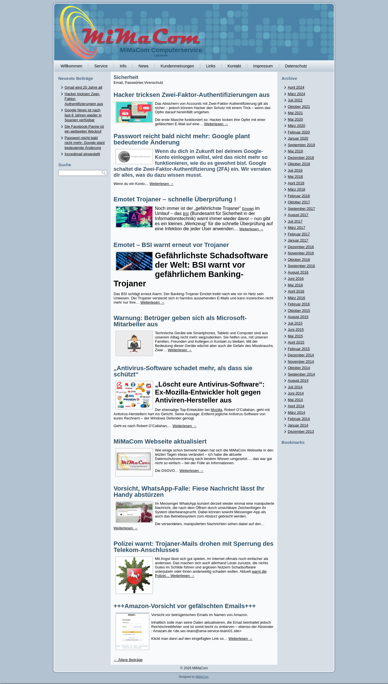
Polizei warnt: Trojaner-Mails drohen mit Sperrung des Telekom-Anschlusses (194, 546)
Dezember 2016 (301, 247)
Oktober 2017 (299, 202)
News (143, 66)
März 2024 (296, 94)
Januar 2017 (298, 240)
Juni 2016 (296, 278)
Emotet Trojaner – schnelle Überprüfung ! (175, 199)
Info (123, 66)
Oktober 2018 (299, 164)
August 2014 (298, 380)
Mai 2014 (295, 400)
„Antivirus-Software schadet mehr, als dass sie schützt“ (183, 371)
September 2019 (301, 145)
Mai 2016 (295, 285)
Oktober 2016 (299, 259)
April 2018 (296, 183)
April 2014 (296, 406)
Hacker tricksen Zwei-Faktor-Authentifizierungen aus (192, 94)
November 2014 (301, 361)
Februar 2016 (299, 304)
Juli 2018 (295, 170)
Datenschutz (296, 66)
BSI (186, 214)
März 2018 (296, 189)
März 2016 (296, 298)
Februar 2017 (299, 234)
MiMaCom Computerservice (161, 50)
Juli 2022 (295, 100)
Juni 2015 (296, 329)
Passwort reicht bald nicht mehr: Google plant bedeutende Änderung (85, 143)
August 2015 (298, 317)
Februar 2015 (299, 349)
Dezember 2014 (301, 355)
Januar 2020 (298, 138)
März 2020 (296, 125)
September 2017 (301, 208)
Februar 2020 (299, 132)
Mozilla (216, 410)
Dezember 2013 (301, 431)
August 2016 (298, 272)
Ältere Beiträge (128, 660)
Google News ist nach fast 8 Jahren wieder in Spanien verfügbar (83, 115)
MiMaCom (201, 676)
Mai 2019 (295, 151)
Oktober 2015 (299, 310)
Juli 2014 (295, 387)
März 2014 (296, 412)
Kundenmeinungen (177, 66)
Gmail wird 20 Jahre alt (83, 87)
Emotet (248, 208)
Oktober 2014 (299, 368)
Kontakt (234, 66)
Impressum (263, 66)
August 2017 (298, 215)
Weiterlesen (216, 124)
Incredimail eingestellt (82, 154)
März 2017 (296, 227)
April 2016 (296, 291)
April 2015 (296, 342)
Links (211, 66)
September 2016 (301, 266)
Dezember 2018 (301, 157)
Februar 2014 (299, 419)
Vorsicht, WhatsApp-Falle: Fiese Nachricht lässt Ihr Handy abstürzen (189, 491)
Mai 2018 (295, 176)
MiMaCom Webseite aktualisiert (160, 441)
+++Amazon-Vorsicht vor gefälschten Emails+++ (185, 606)
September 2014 (301, 374)
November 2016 (301, 253)
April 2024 (296, 87)
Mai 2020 (295, 119)
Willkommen (71, 66)
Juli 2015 (295, 323)
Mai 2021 (295, 113)
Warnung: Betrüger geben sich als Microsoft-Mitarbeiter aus (180, 321)
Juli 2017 (295, 221)
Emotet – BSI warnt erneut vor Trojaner (171, 244)
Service (101, 66)
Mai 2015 (295, 336)
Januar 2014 (298, 425)
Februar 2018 (299, 196)
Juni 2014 (296, 393)
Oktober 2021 (299, 107)
